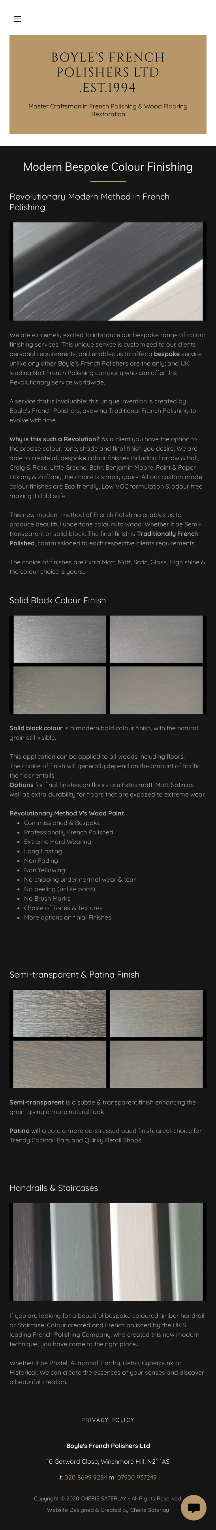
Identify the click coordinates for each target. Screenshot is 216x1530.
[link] (108, 73)
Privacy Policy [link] (108, 1420)
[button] (17, 19)
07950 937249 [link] (137, 1477)
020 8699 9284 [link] (85, 1477)
